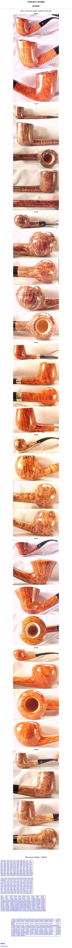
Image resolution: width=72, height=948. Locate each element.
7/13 (5, 891)
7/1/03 (57, 923)
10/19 (8, 873)
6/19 (8, 889)
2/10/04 (32, 929)
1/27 (8, 860)
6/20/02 (43, 907)
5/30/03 (46, 923)
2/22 (12, 884)
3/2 (27, 860)
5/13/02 (43, 905)
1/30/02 (43, 900)
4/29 (12, 865)
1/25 (28, 881)
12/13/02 (32, 919)
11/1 (7, 897)
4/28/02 (29, 905)
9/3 (5, 872)
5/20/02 (16, 907)
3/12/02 (16, 904)
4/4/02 (2, 905)
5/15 (15, 865)
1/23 (24, 881)
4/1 (2, 888)
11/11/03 (28, 927)
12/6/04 (18, 932)
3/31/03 (51, 921)
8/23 (22, 892)
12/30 (2, 880)
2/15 (28, 883)
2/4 (8, 883)
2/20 (8, 884)
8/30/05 (23, 935)
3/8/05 (36, 932)
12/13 (8, 878)
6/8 (1, 867)
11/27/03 (46, 927)
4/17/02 (20, 905)
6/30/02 (16, 908)
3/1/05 (31, 932)
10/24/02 (38, 910)
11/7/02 (13, 919)
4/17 (24, 864)
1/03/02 (38, 899)
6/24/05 (46, 933)
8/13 (2, 892)
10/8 (37, 896)
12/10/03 (58, 927)
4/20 (28, 864)
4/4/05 (50, 932)
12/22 (24, 878)
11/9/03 (23, 927)
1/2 (5, 880)
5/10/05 (18, 933)
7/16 (28, 867)
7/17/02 (29, 908)
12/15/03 (14, 929)
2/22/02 (29, 902)
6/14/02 (38, 907)
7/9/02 (24, 908)
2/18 (5, 884)
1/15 (5, 881)
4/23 (2, 865)
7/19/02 (33, 908)
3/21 (15, 862)
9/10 (15, 872)
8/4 (31, 891)
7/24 (15, 891)
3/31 (31, 886)
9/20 (28, 872)
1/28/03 (18, 921)
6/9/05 (31, 933)
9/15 (11, 896)
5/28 (31, 888)
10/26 (21, 873)
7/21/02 (38, 908)
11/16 (28, 897)
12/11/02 (28, 919)
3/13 (24, 884)
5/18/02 (12, 907)
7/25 (18, 891)
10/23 (18, 873)
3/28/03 (46, 921)
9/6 (11, 872)
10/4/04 (41, 925)
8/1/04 (31, 930)
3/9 (21, 884)
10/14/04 (51, 930)
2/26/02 (33, 902)
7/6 (31, 889)
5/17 (18, 865)
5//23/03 (42, 923)
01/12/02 (3, 900)
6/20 (12, 889)
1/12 (28, 880)
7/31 (15, 868)
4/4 (27, 862)
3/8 (8, 862)
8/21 (15, 892)
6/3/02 (33, 907)
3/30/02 (38, 904)
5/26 (21, 865)
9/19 (24, 872)
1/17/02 (16, 900)
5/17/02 (7, 907)
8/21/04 (37, 930)
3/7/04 (41, 929)
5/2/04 (17, 930)
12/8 (5, 878)
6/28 (15, 867)
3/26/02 (24, 904)
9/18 (21, 872)
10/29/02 (43, 910)
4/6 (8, 888)
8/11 (5, 870)
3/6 (1, 862)
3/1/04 (36, 929)
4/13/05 (13, 933)
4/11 (8, 864)
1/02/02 (33, 899)
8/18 (8, 892)
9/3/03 (22, 925)
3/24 (12, 886)
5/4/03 (27, 923)
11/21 (21, 875)
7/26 (8, 868)
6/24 (15, 889)
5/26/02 (20, 907)
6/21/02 (3, 908)
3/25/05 (46, 932)
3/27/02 (29, 904)
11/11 (8, 875)
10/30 (31, 873)
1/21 (5, 860)
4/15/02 (16, 905)
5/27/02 (24, 907)
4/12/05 (58, 932)
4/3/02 (42, 904)
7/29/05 (18, 935)
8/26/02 (12, 910)
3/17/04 (51, 929)
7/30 (24, 891)
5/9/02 (38, 905)
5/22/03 (37, 923)
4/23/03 (23, 923)
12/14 (12, 878)
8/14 (8, 870)
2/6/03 (22, 921)
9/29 (19, 896)
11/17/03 (37, 927)
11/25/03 (42, 927)
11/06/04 (14, 932)
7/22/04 (27, 930)
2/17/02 (24, 902)
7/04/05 (58, 933)
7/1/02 (20, 908)
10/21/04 (58, 930)
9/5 (2, 896)
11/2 (11, 897)
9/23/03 (32, 925)
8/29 (24, 892)
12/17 (15, 878)
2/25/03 (32, 921)
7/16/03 (13, 925)
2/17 (2, 884)
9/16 (18, 872)
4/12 (12, 864)
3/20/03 (37, 921)
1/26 (31, 881)
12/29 (31, 878)
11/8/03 (18, 927)
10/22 (15, 873)
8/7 (27, 868)
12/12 (2, 899)
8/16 (12, 870)
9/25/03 (37, 925)
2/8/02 (12, 902)
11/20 (18, 875)
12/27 (24, 899)
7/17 (31, 867)
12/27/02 (51, 919)
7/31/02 (3, 910)
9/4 (8, 872)
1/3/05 (27, 932)
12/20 (15, 899)
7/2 (21, 867)
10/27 (24, 873)
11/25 (28, 875)
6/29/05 (51, 933)
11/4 (15, 897)
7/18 (2, 868)
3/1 (24, 860)
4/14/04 (58, 929)
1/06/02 (43, 899)
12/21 (21, 878)
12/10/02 (23, 919)
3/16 (12, 862)
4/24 (5, 865)
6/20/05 (41, 933)
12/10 (42, 897)
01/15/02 (8, 900)
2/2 (11, 860)
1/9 (21, 880)
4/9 (1, 864)
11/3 (5, 875)
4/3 (5, 888)
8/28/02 (16, 910)
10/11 (31, 872)
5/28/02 (28, 907)
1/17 (12, 881)
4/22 (31, 864)
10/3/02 (24, 910)
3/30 (24, 862)
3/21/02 (20, 904)
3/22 (5, 886)
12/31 (28, 899)
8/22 (24, 870)
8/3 (24, 868)
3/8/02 (12, 904)
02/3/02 (3, 902)
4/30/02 (33, 905)
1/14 (2, 860)
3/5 (30, 860)
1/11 (24, 880)
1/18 (15, 881)
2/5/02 (7, 902)
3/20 (2, 886)
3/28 (18, 862)
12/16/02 (37, 919)
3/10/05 (41, 932)
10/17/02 (29, 910)
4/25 (8, 865)
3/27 (18, 886)
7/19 (12, 891)
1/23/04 (23, 929)
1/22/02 (20, 900)
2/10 (21, 883)
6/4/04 (22, 930)
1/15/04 (18, 929)
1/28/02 (33, 900)
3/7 (5, 862)
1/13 (31, 880)
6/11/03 (51, 923)
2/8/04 (27, 929)
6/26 (12, 867)
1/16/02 (12, 900)
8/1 (17, 868)
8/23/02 (7, 910)
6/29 (22, 889)
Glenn (57, 925)
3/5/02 (2, 904)
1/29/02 (38, 900)
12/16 (11, 899)
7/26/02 (43, 908)
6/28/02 (7, 908)
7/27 (12, 868)
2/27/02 (38, 902)
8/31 (2, 872)
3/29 (21, 862)
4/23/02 (24, 905)
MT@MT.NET (4, 946)
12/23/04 (23, 932)
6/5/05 (22, 933)
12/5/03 (51, 927)
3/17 (31, 884)
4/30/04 (13, 930)
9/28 (15, 896)
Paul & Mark (13, 923)
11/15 (24, 897)
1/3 (8, 880)
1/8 (18, 880)
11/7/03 (13, 927)
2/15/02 (20, 902)
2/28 (21, 860)
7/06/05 (13, 935)
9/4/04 (45, 930)
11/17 (15, 875)
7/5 (24, 867)
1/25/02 (29, 900)
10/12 (2, 873)
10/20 (12, 873)
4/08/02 (7, 905)
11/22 (24, 875)
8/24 (28, 870)
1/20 (18, 881)
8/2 (21, 868)
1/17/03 (58, 919)
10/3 (28, 896)
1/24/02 (25, 900)
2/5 (11, 883)
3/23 (8, 886)
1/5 (14, 880)
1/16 (8, 881)
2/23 (15, 884)
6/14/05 (37, 933)
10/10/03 (46, 925)
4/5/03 (57, 921)
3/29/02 (33, 904)
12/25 (28, 878)
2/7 (14, 860)
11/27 (31, 875)
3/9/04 (45, 929)
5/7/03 (31, 923)
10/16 (5, 873)
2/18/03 (27, 921)
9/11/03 (27, 925)
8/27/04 (41, 930)
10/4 (33, 896)
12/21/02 (42, 919)
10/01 (24, 896)
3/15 (28, 884)
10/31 (2, 875)
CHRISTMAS (52, 925)
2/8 (18, 883)
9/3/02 (20, 910)
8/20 (21, 870)
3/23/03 (41, 921)
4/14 (21, 864)
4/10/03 (18, 923)
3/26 (15, 886)
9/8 (6, 896)
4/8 (30, 862)
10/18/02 (34, 910)
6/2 (27, 865)
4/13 (15, 864)
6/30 (18, 867)
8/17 (18, 870)
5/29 (24, 865)
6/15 (8, 867)
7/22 (5, 868)
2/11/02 (16, 902)
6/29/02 (12, 908)
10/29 (28, 873)
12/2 (2, 878)
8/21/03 (18, 925)
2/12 (24, 883)
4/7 (11, 888)
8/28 (31, 870)
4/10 (5, 864)
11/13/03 (32, 927)
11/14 (12, 875)
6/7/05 (27, 933)
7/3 (27, 889)
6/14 (5, 867)
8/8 (30, 868)
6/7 (30, 865)
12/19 (18, 878)
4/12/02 (12, 905)
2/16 (31, 883)
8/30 (28, 892)
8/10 (2, 870)
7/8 (2, 891)
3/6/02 (7, 904)
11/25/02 (18, 919)
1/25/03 (13, 921)
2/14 (18, 860)
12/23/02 (46, 919)
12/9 (37, 897)
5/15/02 (3, 907)
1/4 (11, 880)
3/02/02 (43, 902)
